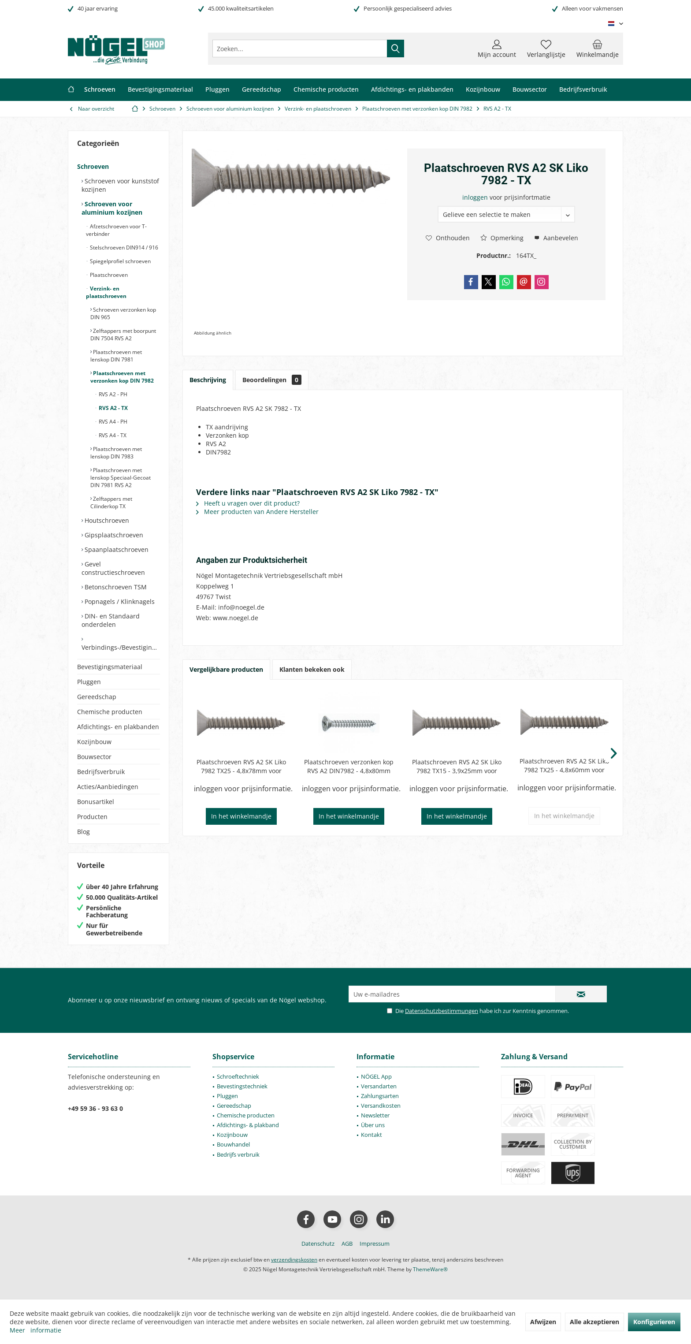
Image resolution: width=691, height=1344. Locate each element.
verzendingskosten (294, 1259)
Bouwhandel (233, 1144)
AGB (347, 1243)
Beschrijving (207, 380)
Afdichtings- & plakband (248, 1125)
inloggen (476, 197)
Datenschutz (317, 1243)
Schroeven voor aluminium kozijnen (112, 208)
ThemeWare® (430, 1269)
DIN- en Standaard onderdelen (111, 620)
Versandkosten (381, 1105)
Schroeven (93, 166)
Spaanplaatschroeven (116, 549)
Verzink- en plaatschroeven (106, 292)
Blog (83, 831)
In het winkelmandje (241, 816)
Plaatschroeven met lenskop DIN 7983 (116, 452)
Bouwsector (94, 756)
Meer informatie (35, 1330)
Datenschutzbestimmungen (441, 1011)
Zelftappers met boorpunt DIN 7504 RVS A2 (123, 334)
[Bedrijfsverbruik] (583, 89)
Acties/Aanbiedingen (107, 786)
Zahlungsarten (380, 1096)
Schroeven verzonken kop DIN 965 (123, 313)
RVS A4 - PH (112, 421)
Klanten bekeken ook (312, 669)
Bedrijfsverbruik (101, 771)
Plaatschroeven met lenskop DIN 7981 (116, 355)
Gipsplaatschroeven (113, 535)
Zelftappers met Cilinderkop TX (111, 502)
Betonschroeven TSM (115, 587)
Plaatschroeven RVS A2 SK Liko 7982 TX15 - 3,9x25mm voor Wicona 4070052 (457, 766)
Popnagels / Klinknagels (119, 601)
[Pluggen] (217, 89)
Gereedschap (96, 696)
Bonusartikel (95, 801)
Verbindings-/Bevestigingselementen (121, 647)
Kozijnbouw (94, 741)
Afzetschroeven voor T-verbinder (116, 230)
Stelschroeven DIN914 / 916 (123, 247)
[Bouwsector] (529, 89)
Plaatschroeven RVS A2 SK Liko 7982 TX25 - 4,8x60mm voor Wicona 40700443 (564, 765)
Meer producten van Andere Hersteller (257, 511)
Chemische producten (109, 711)
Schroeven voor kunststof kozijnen (120, 185)
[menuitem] (597, 48)
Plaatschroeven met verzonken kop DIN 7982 (122, 376)
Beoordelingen (271, 380)
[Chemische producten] (326, 89)
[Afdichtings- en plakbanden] (412, 89)
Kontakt (371, 1135)
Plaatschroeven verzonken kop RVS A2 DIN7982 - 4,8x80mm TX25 (349, 766)
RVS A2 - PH (112, 394)
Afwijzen (543, 1322)
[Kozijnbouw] (483, 89)
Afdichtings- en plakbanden (118, 726)
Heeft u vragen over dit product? (248, 503)
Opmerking (502, 238)
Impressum (375, 1243)
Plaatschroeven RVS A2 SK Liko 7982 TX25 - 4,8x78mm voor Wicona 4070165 (241, 766)
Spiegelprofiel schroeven (120, 261)
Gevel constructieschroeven (113, 568)
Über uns (373, 1125)
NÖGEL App (376, 1076)
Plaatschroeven (108, 275)
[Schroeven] (100, 89)
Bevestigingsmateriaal (109, 667)
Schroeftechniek (238, 1076)
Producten (92, 816)
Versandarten (379, 1086)
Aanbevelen (556, 238)
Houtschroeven (106, 520)
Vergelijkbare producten (226, 669)
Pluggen (89, 682)
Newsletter (375, 1115)
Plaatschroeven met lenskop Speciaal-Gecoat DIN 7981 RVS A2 (120, 477)
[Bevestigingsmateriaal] (160, 89)
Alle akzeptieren (594, 1322)
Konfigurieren (654, 1322)
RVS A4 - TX (111, 435)
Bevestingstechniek (242, 1086)
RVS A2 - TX (112, 408)
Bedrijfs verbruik (238, 1154)
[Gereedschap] (261, 89)
